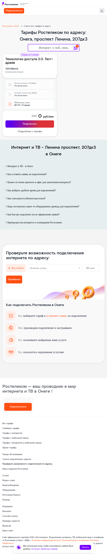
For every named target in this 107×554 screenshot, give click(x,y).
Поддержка (7, 506)
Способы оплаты (10, 516)
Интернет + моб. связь (53, 48)
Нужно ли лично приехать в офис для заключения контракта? (38, 182)
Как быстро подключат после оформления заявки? (32, 214)
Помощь (6, 499)
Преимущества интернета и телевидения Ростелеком (33, 222)
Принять (85, 547)
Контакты (6, 511)
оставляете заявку (56, 315)
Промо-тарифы (9, 447)
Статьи (5, 475)
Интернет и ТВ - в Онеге (19, 166)
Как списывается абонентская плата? (25, 198)
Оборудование (8, 490)
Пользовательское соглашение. (75, 540)
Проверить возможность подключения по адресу (27, 464)
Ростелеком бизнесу (11, 494)
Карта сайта (7, 530)
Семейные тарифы (10, 428)
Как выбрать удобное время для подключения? (30, 190)
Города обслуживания (12, 454)
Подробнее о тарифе (30, 131)
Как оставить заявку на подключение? (26, 174)
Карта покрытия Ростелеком (15, 468)
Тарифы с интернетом (12, 433)
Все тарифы (7, 423)
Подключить (30, 124)
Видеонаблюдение (10, 485)
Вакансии (6, 525)
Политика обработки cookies (44, 548)
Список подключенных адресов (16, 459)
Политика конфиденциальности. (46, 540)
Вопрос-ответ (8, 480)
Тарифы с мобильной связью (15, 438)
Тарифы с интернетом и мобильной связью (22, 442)
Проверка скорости (11, 520)
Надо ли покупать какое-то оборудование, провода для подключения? (42, 206)
